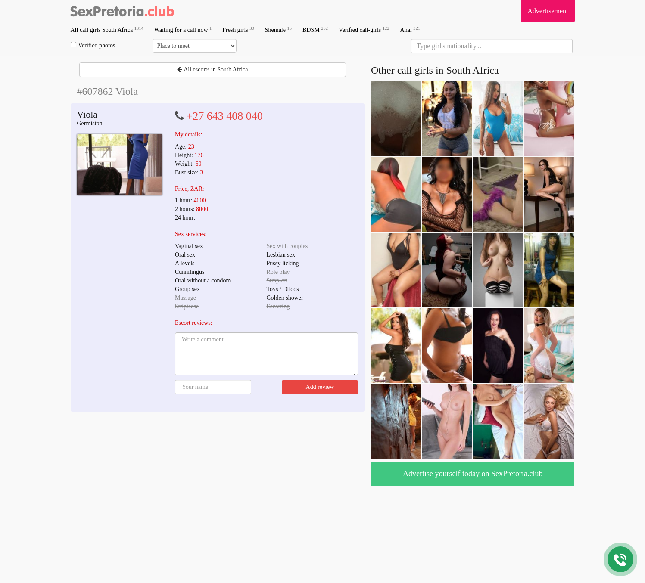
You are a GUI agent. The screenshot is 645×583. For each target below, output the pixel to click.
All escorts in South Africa (212, 69)
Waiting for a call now (183, 29)
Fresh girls (238, 29)
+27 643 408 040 (225, 116)
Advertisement (547, 11)
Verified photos (93, 45)
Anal (410, 29)
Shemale (278, 29)
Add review (320, 387)
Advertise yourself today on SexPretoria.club (472, 473)
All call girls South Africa (107, 29)
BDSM (315, 29)
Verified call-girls (364, 29)
